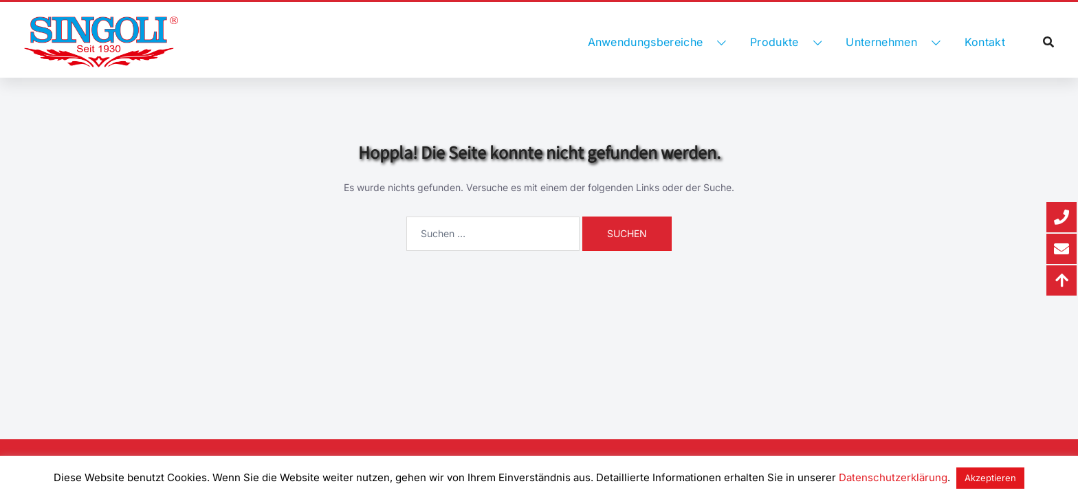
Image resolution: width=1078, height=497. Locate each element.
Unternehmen (881, 42)
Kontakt (985, 42)
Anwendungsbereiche (645, 42)
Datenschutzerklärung (893, 477)
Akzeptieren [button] (990, 477)
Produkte (774, 42)
